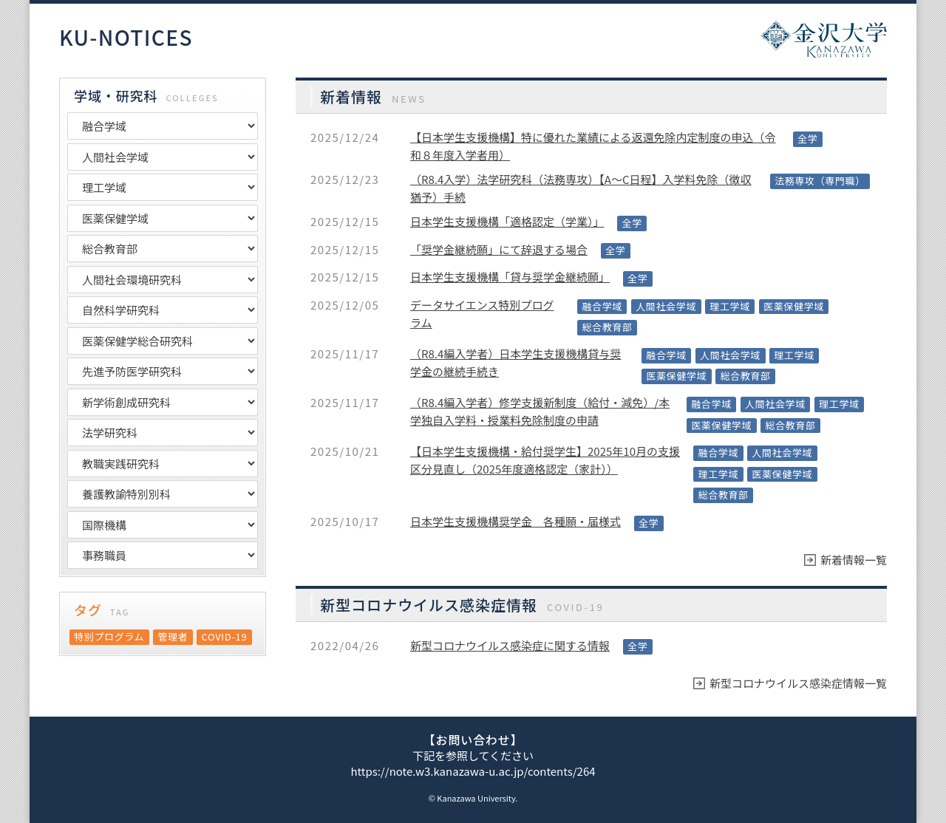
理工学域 (730, 306)
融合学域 (602, 306)
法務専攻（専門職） (820, 181)
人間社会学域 (666, 306)
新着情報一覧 (853, 559)
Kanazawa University (476, 798)
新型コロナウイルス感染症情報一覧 (798, 683)
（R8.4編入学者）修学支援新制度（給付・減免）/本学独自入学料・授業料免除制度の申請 (540, 411)
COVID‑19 (225, 636)
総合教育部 (607, 327)
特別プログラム (109, 636)
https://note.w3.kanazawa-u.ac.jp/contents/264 (472, 771)
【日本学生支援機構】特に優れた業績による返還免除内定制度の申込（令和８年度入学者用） (593, 146)
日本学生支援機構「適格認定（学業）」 (507, 221)
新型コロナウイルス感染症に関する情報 (510, 645)
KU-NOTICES (126, 37)
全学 (807, 139)
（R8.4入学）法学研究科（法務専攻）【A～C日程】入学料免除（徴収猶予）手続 (581, 188)
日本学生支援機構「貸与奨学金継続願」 (510, 276)
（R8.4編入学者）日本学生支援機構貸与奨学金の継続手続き (515, 362)
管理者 (172, 636)
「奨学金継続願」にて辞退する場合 (499, 249)
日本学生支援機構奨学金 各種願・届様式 (515, 521)
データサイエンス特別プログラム (482, 313)
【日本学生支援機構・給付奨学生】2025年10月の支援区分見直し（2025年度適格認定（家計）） (545, 460)
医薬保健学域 (793, 306)
